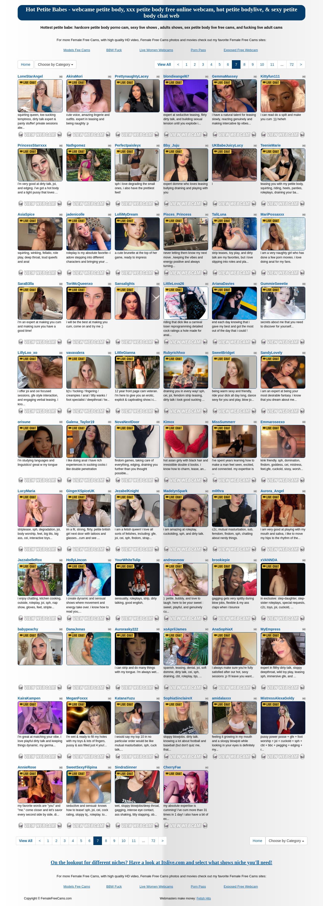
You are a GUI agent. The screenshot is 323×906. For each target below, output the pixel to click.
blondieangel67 (176, 76)
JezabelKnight (127, 491)
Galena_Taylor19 (80, 422)
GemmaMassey (225, 76)
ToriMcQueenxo (79, 284)
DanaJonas (75, 629)
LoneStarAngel (30, 76)
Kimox (169, 422)
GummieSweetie (274, 284)
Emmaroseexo (273, 422)
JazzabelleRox (30, 560)
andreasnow (174, 560)
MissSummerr (223, 422)
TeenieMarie (271, 145)
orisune (24, 422)
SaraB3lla (26, 284)
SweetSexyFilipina (81, 767)
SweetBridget (223, 353)
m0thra (218, 491)
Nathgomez (75, 145)
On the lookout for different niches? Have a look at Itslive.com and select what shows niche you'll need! (161, 862)
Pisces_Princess (178, 214)
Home (25, 64)
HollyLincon (76, 560)
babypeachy (28, 629)
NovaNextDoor (127, 422)
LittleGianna (125, 353)
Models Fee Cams (76, 50)
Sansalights (125, 284)
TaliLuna (219, 214)
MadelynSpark (175, 491)
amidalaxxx (221, 698)
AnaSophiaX (222, 629)
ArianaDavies (223, 284)
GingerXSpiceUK (80, 491)
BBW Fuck (114, 50)
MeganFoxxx (77, 698)
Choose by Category (55, 64)
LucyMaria (26, 491)
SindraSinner (126, 767)
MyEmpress (271, 629)
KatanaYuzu (125, 698)
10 (262, 64)
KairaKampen (29, 698)
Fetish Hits (204, 898)
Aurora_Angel (272, 491)
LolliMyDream (126, 214)
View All (164, 64)
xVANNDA (269, 560)
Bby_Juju (171, 145)
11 (272, 64)
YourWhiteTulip (127, 560)
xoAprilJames (175, 629)
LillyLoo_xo (27, 353)
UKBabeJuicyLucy (227, 145)
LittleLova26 (174, 284)
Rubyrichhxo (174, 353)
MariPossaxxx (272, 214)
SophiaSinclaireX (178, 698)
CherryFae (172, 767)
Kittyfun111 (270, 76)
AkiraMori (74, 76)
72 (292, 64)
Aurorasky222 (126, 629)
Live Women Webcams (156, 50)
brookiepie (221, 560)
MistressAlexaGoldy (277, 698)
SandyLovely (271, 353)
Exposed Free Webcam (241, 50)
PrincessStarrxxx (32, 145)
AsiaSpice (26, 214)
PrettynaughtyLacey (132, 76)
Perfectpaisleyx (128, 145)
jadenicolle (75, 214)
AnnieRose (27, 767)
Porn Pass (198, 50)
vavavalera (75, 353)
